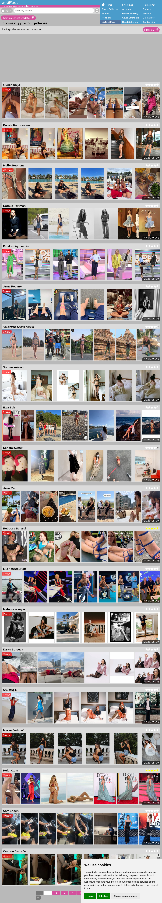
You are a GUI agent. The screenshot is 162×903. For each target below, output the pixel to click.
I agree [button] (90, 896)
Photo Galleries (110, 9)
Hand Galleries (130, 22)
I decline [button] (103, 896)
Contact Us (149, 22)
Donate (147, 9)
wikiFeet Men (108, 22)
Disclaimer (148, 17)
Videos (105, 13)
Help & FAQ (149, 5)
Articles (126, 9)
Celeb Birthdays (130, 17)
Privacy (147, 13)
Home (109, 5)
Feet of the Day (130, 13)
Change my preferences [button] (125, 896)
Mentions (106, 17)
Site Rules (127, 5)
